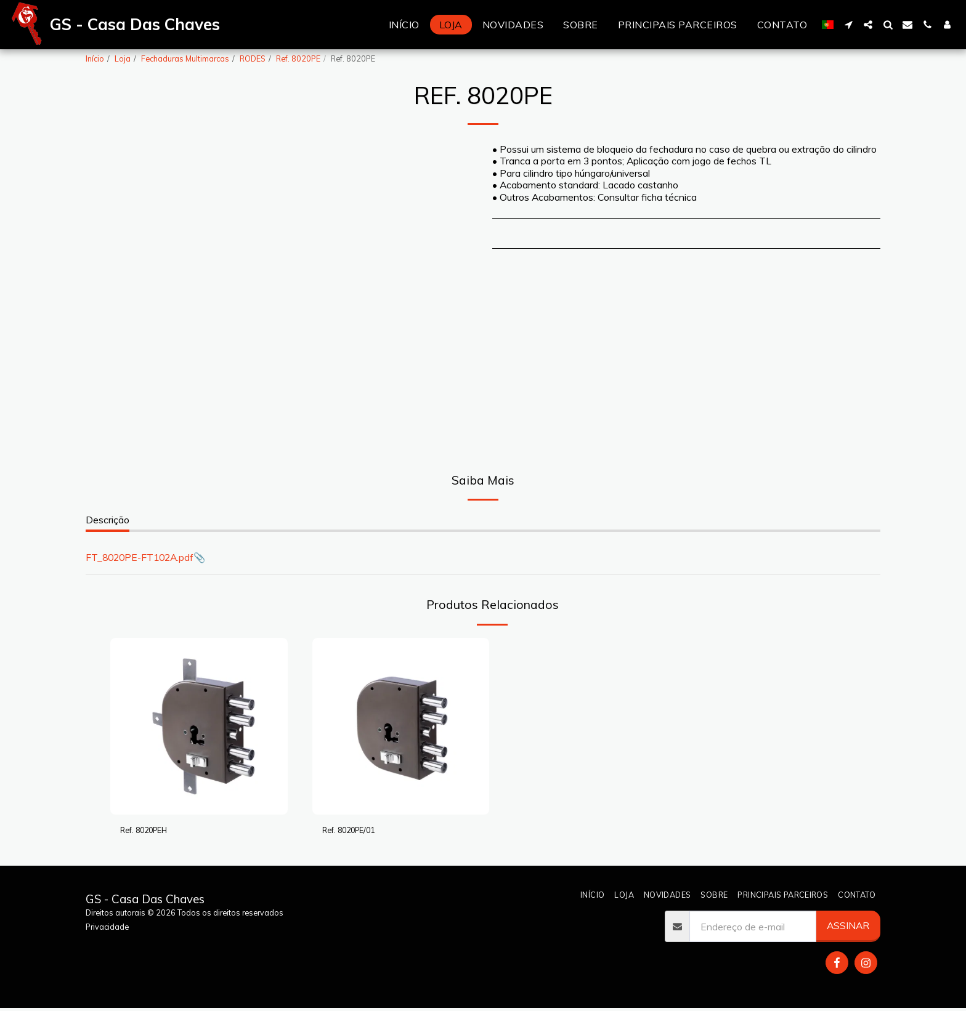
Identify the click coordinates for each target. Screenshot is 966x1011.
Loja (123, 58)
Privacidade (107, 929)
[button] (848, 25)
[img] (199, 726)
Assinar (848, 928)
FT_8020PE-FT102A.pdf (139, 557)
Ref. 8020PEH (151, 831)
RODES (253, 58)
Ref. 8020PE (298, 58)
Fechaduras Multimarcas (185, 58)
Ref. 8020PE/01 (357, 831)
